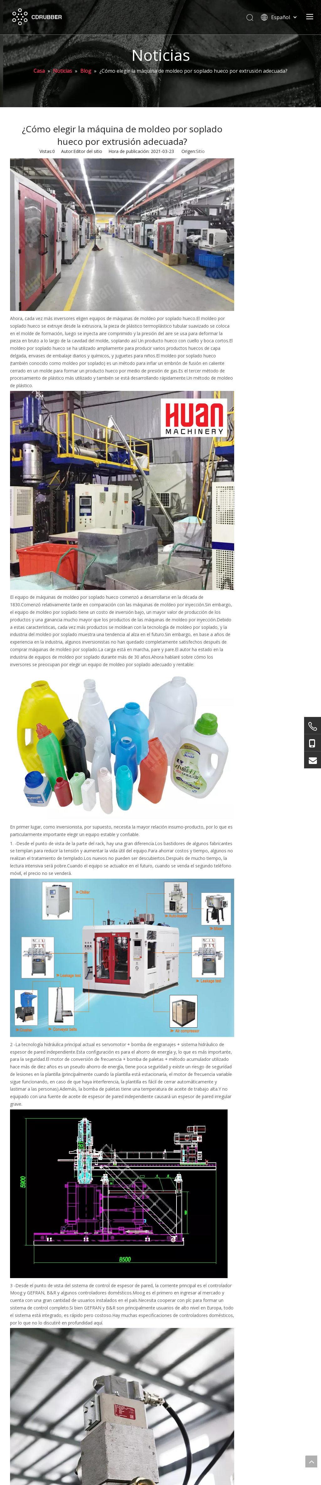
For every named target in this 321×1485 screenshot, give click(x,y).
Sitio (200, 151)
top (311, 1461)
